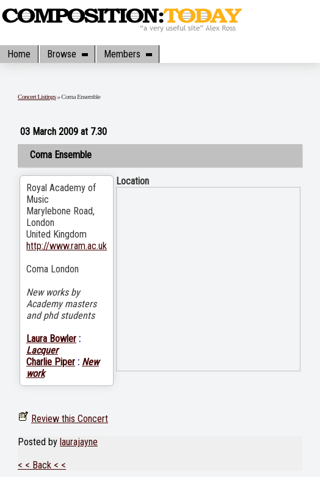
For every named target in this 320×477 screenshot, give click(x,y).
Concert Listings (37, 96)
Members (127, 54)
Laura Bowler (51, 338)
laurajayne (79, 442)
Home (19, 54)
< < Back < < (42, 465)
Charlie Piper (50, 362)
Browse (67, 54)
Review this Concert (69, 418)
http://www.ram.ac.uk (66, 246)
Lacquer (42, 350)
